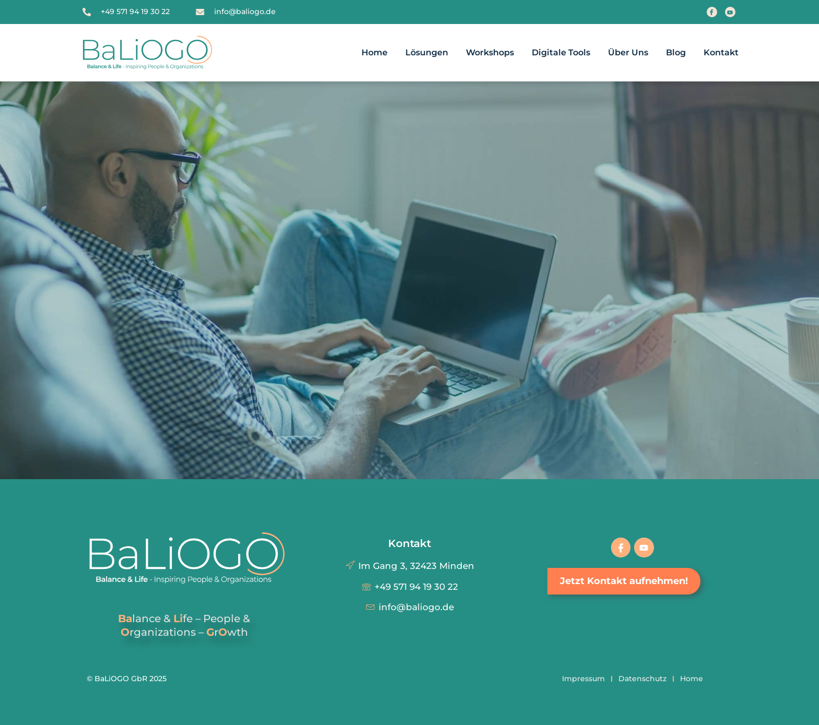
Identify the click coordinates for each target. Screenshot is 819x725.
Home (374, 52)
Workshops (490, 52)
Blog (676, 52)
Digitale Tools (561, 52)
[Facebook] (712, 12)
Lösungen (426, 52)
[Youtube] (730, 12)
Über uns (628, 52)
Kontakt (721, 52)
